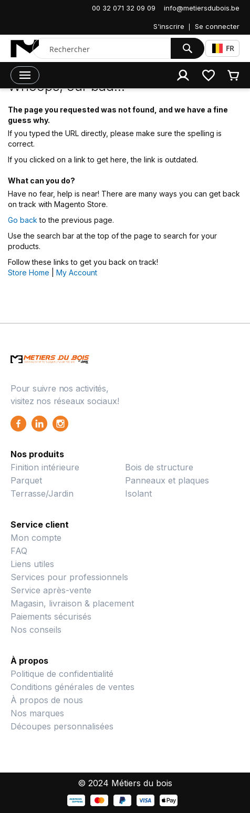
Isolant (138, 493)
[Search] (187, 48)
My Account (76, 272)
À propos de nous (47, 700)
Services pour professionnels (69, 577)
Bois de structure (159, 467)
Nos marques (37, 713)
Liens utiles (32, 564)
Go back (22, 219)
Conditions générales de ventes (72, 687)
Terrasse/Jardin (42, 493)
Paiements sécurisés (51, 616)
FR (223, 48)
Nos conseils (36, 629)
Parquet (26, 480)
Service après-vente (51, 590)
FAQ (19, 551)
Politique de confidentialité (62, 673)
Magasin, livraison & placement (72, 603)
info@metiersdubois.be (201, 8)
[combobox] (104, 48)
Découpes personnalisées (62, 726)
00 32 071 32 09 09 (123, 8)
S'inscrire (168, 26)
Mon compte (36, 537)
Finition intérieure (45, 467)
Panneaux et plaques (167, 480)
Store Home (28, 272)
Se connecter (217, 26)
